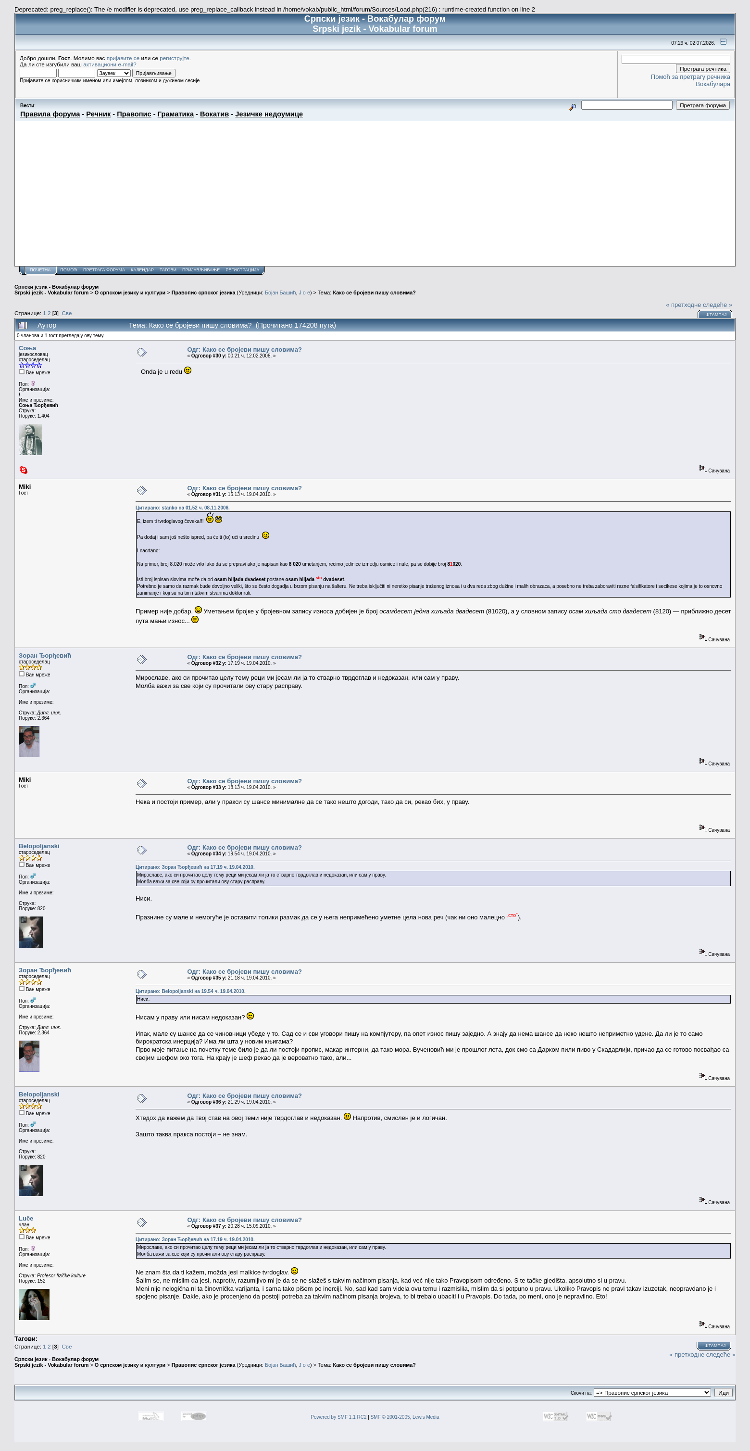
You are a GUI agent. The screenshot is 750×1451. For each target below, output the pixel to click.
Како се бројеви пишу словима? (374, 292)
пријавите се (123, 58)
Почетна (40, 269)
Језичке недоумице (269, 114)
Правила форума (50, 114)
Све (67, 313)
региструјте (174, 58)
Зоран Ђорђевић (45, 655)
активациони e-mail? (109, 64)
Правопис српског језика (204, 292)
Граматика (176, 114)
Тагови (168, 269)
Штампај (715, 314)
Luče (26, 1218)
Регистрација (242, 269)
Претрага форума (104, 269)
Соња (27, 348)
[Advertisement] (375, 193)
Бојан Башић (280, 292)
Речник (98, 114)
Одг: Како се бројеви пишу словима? (244, 349)
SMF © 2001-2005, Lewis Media (405, 1417)
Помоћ (68, 269)
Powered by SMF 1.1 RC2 (338, 1417)
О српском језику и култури (130, 292)
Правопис (134, 114)
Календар (142, 269)
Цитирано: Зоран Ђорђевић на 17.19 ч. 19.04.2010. (195, 867)
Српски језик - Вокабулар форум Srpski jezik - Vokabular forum (56, 289)
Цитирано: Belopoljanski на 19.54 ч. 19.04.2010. (191, 991)
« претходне (683, 304)
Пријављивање (201, 269)
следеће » (717, 304)
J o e (304, 292)
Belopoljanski (39, 846)
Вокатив (214, 114)
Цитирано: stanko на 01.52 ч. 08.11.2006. (183, 507)
